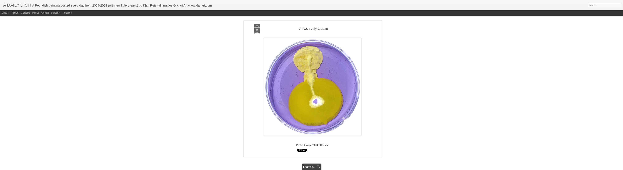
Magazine (25, 13)
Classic (5, 13)
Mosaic (35, 13)
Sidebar (45, 13)
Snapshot (55, 13)
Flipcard (15, 13)
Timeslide (67, 13)
